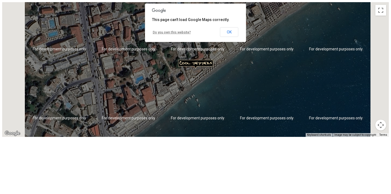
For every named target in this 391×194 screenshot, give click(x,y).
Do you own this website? (172, 32)
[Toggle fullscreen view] (380, 10)
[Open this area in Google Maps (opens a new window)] (12, 133)
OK (229, 32)
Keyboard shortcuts (319, 134)
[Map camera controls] (380, 125)
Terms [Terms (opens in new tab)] (383, 134)
